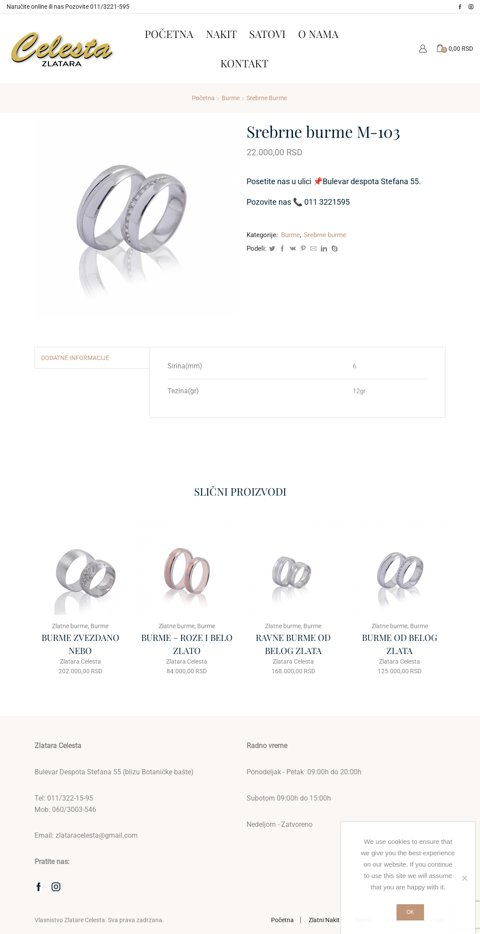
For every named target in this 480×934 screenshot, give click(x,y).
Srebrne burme (267, 97)
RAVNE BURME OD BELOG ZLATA (293, 643)
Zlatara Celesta (80, 661)
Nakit (221, 34)
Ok (410, 912)
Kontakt (244, 63)
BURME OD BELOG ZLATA (399, 643)
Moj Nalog (423, 48)
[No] (464, 878)
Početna (169, 34)
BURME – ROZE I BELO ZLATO (187, 643)
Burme (231, 97)
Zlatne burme (70, 626)
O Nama (318, 34)
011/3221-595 (109, 6)
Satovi (267, 34)
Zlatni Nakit (324, 920)
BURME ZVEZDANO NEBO (80, 643)
